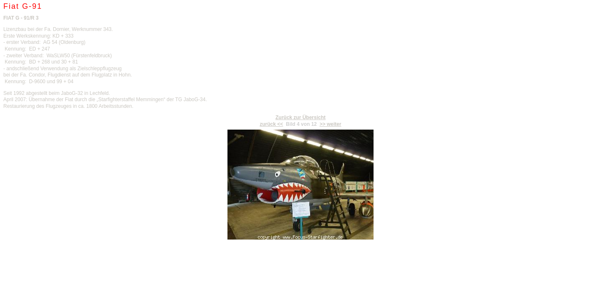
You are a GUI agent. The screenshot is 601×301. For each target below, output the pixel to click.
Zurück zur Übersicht (300, 117)
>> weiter (330, 124)
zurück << (271, 124)
